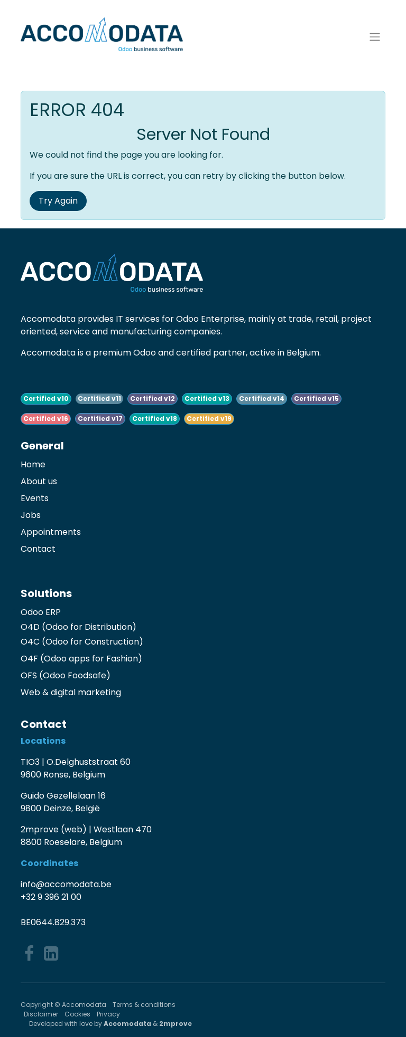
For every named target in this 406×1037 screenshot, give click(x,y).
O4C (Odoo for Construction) (82, 642)
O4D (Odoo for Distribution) (78, 627)
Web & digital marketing (71, 692)
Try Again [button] (58, 201)
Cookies (77, 1014)
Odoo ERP (41, 612)
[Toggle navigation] (374, 37)
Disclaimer (41, 1014)
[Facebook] (29, 953)
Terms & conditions (145, 1004)
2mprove (175, 1023)
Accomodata (127, 1023)
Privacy (108, 1014)
